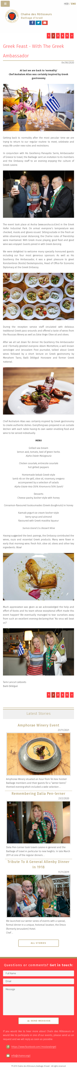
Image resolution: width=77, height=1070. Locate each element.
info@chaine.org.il (20, 1055)
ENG (73, 3)
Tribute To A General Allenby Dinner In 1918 (38, 864)
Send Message (41, 1021)
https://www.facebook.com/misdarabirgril (33, 1046)
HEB (66, 3)
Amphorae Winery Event (38, 725)
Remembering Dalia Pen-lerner (38, 794)
